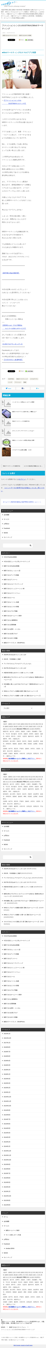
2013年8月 (7, 1169)
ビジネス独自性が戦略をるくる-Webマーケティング (34, 466)
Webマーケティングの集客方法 (20, 421)
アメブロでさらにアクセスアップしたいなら (17, 663)
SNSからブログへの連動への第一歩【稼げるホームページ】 (22, 695)
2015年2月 (7, 1087)
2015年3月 (7, 1083)
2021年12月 (7, 1038)
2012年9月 (7, 1200)
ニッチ (10, 382)
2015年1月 (7, 1092)
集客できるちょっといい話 (12, 570)
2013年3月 (7, 1187)
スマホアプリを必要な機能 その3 (21, 450)
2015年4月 (7, 1078)
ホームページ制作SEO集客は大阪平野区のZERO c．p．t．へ (22, 502)
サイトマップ (8, 537)
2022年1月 (7, 1033)
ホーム (6, 1217)
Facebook (7, 528)
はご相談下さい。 (22, 758)
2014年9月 (7, 1110)
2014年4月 (7, 1133)
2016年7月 (7, 1051)
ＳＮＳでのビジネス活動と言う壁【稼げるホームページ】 (22, 921)
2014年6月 (7, 1124)
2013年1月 (7, 1191)
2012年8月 (7, 1205)
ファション (18, 382)
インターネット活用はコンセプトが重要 (23, 402)
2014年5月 (7, 1128)
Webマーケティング (22, 379)
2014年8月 (7, 1115)
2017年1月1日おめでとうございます (15, 668)
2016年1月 (7, 1074)
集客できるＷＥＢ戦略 (25, 35)
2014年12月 (7, 1097)
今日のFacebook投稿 (10, 557)
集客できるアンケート (11, 579)
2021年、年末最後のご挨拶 (12, 659)
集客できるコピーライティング (13, 584)
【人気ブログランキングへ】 (12, 344)
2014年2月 (7, 1142)
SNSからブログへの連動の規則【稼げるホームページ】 (21, 691)
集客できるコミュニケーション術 (14, 588)
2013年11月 (7, 1155)
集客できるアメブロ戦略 (11, 575)
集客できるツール (9, 597)
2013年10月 (7, 1160)
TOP (23, 1322)
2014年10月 (7, 1105)
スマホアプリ (34, 379)
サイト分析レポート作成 (13, 1235)
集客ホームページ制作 (13, 1230)
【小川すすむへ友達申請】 (13, 360)
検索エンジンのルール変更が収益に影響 (23, 440)
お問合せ (6, 523)
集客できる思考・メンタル (12, 629)
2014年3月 (7, 1137)
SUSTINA (11, 379)
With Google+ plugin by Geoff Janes (22, 1345)
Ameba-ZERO (10, 1248)
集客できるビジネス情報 (11, 606)
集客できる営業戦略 (10, 624)
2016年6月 (7, 1056)
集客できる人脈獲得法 (11, 620)
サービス (6, 519)
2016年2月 (7, 1069)
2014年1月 (7, 1146)
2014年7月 (7, 1119)
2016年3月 (7, 1065)
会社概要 (6, 515)
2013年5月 (7, 1182)
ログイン (22, 479)
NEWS (6, 533)
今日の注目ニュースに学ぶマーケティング (17, 561)
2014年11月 (7, 1101)
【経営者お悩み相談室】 (11, 273)
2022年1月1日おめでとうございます (15, 654)
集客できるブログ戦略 (11, 611)
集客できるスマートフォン (10, 35)
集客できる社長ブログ (11, 633)
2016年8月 (7, 1047)
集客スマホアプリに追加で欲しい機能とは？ (24, 411)
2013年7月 (7, 1173)
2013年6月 (7, 1178)
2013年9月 (7, 1164)
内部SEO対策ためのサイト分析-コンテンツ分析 (18, 672)
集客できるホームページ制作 (13, 615)
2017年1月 (7, 1042)
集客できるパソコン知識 (11, 602)
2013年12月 (7, 1151)
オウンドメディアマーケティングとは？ (23, 430)
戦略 (25, 382)
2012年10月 (7, 1196)
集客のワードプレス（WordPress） (15, 642)
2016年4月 (7, 1060)
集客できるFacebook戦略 (11, 566)
